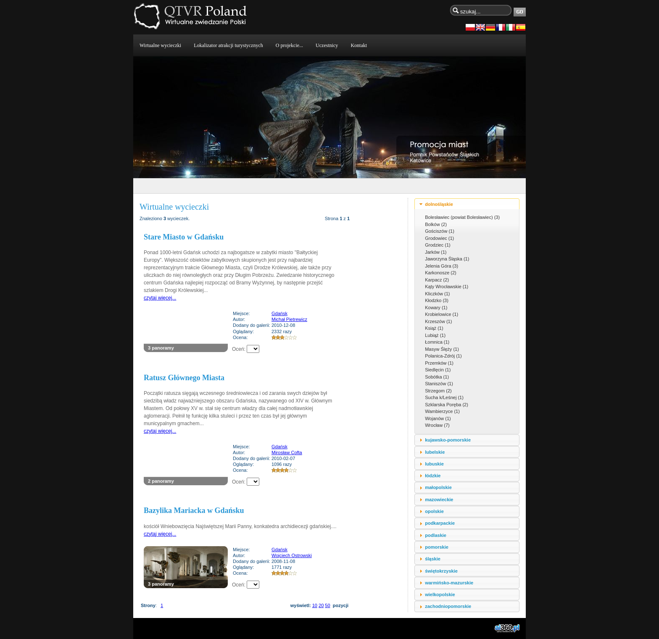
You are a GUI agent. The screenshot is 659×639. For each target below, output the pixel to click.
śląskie (432, 558)
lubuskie (434, 463)
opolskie (434, 511)
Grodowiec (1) (439, 238)
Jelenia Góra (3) (441, 265)
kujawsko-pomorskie (448, 439)
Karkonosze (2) (440, 272)
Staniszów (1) (439, 383)
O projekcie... (289, 45)
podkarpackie (440, 523)
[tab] (466, 204)
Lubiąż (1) (435, 335)
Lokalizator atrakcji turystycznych (228, 45)
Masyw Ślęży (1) (442, 349)
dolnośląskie (439, 204)
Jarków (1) (435, 252)
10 (314, 605)
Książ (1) (434, 328)
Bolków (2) (436, 224)
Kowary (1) (436, 307)
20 (321, 605)
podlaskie (435, 535)
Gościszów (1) (439, 231)
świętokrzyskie (441, 570)
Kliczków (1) (437, 293)
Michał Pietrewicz (289, 319)
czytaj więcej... (160, 298)
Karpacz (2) (437, 279)
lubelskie (435, 452)
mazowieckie (439, 499)
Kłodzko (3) (436, 300)
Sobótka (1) (437, 376)
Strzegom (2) (438, 390)
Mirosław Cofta (287, 452)
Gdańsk (279, 313)
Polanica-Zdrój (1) (443, 355)
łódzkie (432, 475)
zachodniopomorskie (448, 606)
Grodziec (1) (438, 244)
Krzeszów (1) (438, 321)
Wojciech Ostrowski (292, 555)
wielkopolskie (440, 594)
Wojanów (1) (438, 418)
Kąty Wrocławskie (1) (446, 286)
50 (327, 605)
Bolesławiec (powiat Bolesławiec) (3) (462, 217)
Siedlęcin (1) (438, 369)
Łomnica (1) (437, 341)
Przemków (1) (439, 363)
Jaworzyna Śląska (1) (447, 258)
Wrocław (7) (437, 425)
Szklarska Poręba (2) (446, 404)
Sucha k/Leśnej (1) (444, 397)
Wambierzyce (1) (442, 411)
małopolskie (438, 487)
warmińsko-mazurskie (449, 582)
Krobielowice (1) (441, 314)
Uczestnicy (327, 45)
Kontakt (359, 45)
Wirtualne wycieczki (160, 45)
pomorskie (436, 547)
